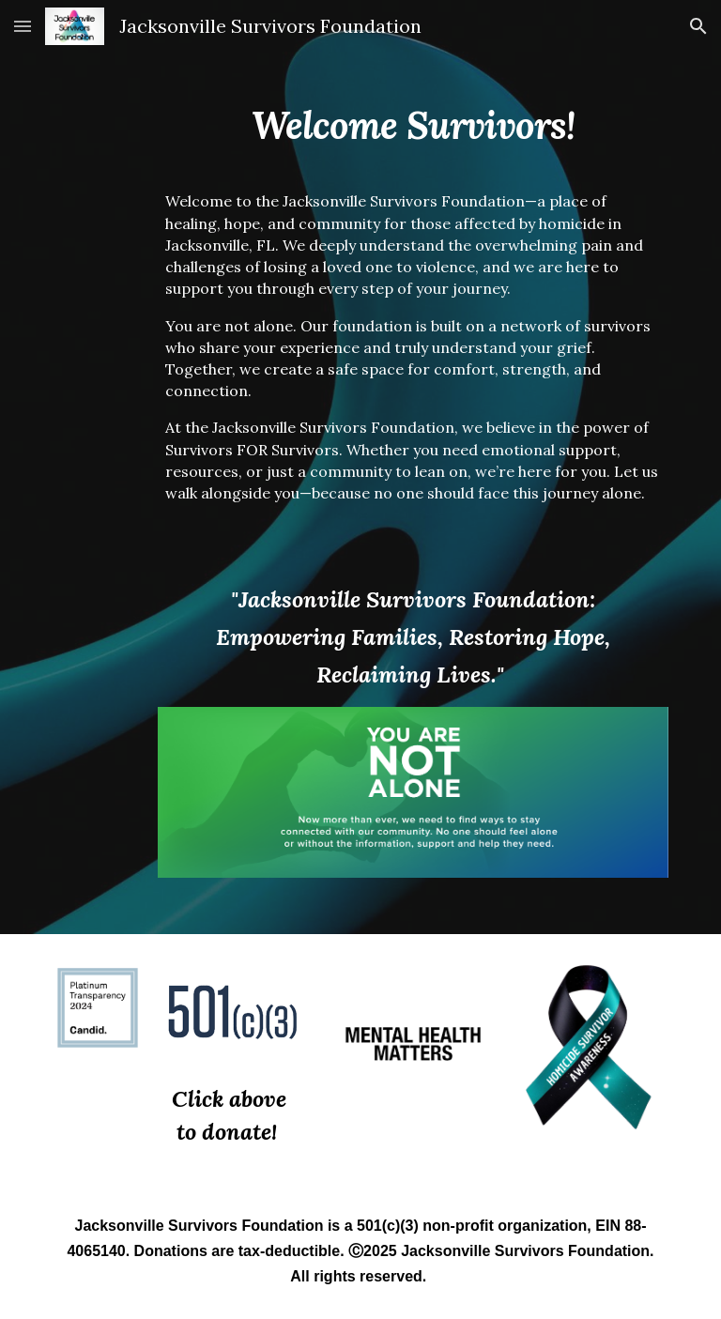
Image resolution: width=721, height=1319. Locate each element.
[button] (22, 26)
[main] (412, 109)
